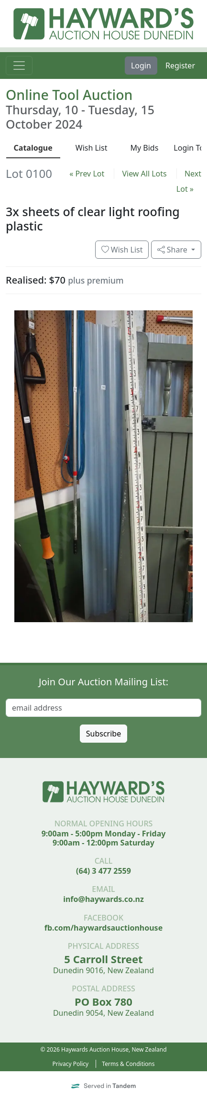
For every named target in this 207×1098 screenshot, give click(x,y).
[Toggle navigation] (19, 65)
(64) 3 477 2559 (103, 871)
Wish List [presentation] (92, 148)
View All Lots (144, 173)
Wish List (122, 249)
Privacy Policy (71, 1064)
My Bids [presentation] (144, 148)
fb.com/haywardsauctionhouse (103, 927)
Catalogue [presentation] (33, 148)
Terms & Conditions (128, 1064)
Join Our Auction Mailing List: (103, 681)
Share (173, 249)
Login (141, 65)
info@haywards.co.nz (103, 899)
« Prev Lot (86, 173)
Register (180, 65)
